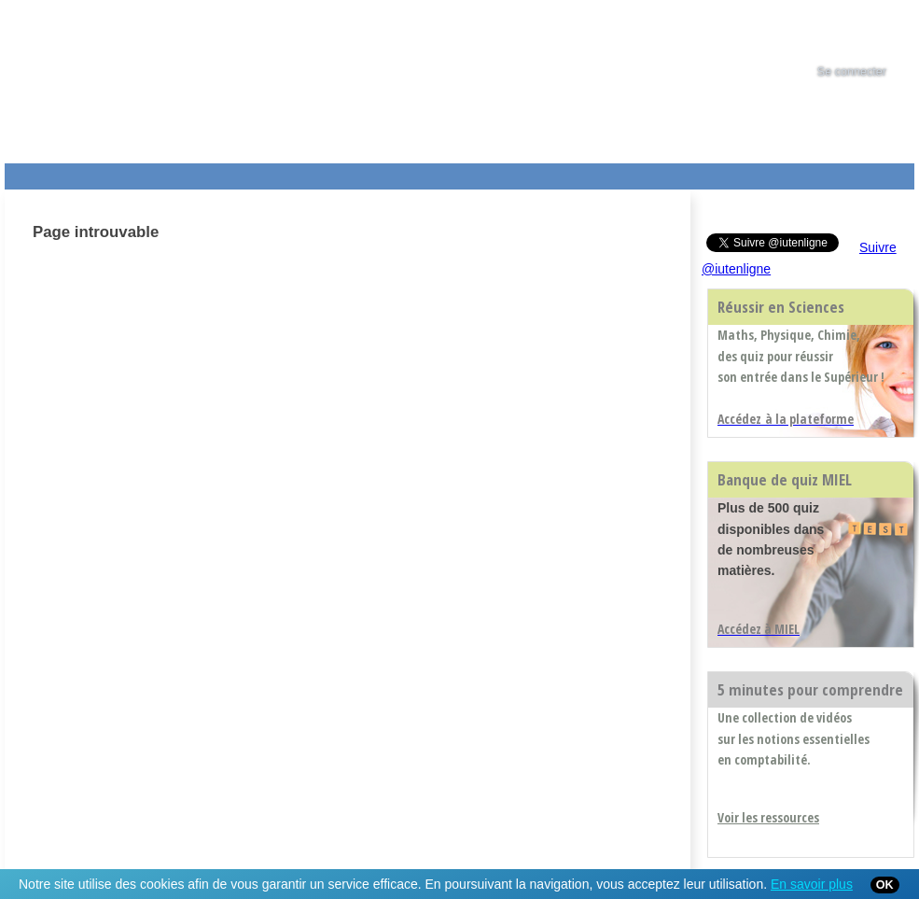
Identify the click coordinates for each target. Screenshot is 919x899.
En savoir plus (812, 884)
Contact (623, 172)
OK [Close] (885, 885)
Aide (524, 172)
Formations (274, 172)
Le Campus (184, 172)
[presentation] (868, 32)
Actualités (358, 172)
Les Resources (46, 172)
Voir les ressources (768, 817)
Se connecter (851, 71)
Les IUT (444, 172)
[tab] (868, 32)
